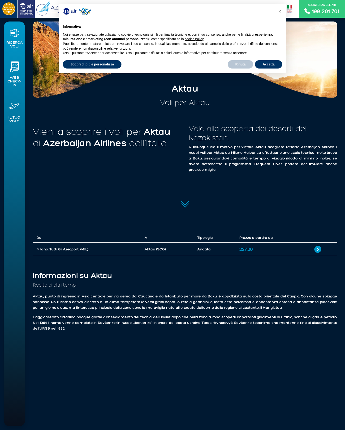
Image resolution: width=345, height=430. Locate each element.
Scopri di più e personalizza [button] (92, 64)
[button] (14, 38)
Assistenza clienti (321, 9)
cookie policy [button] (194, 39)
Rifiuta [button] (240, 64)
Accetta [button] (269, 64)
